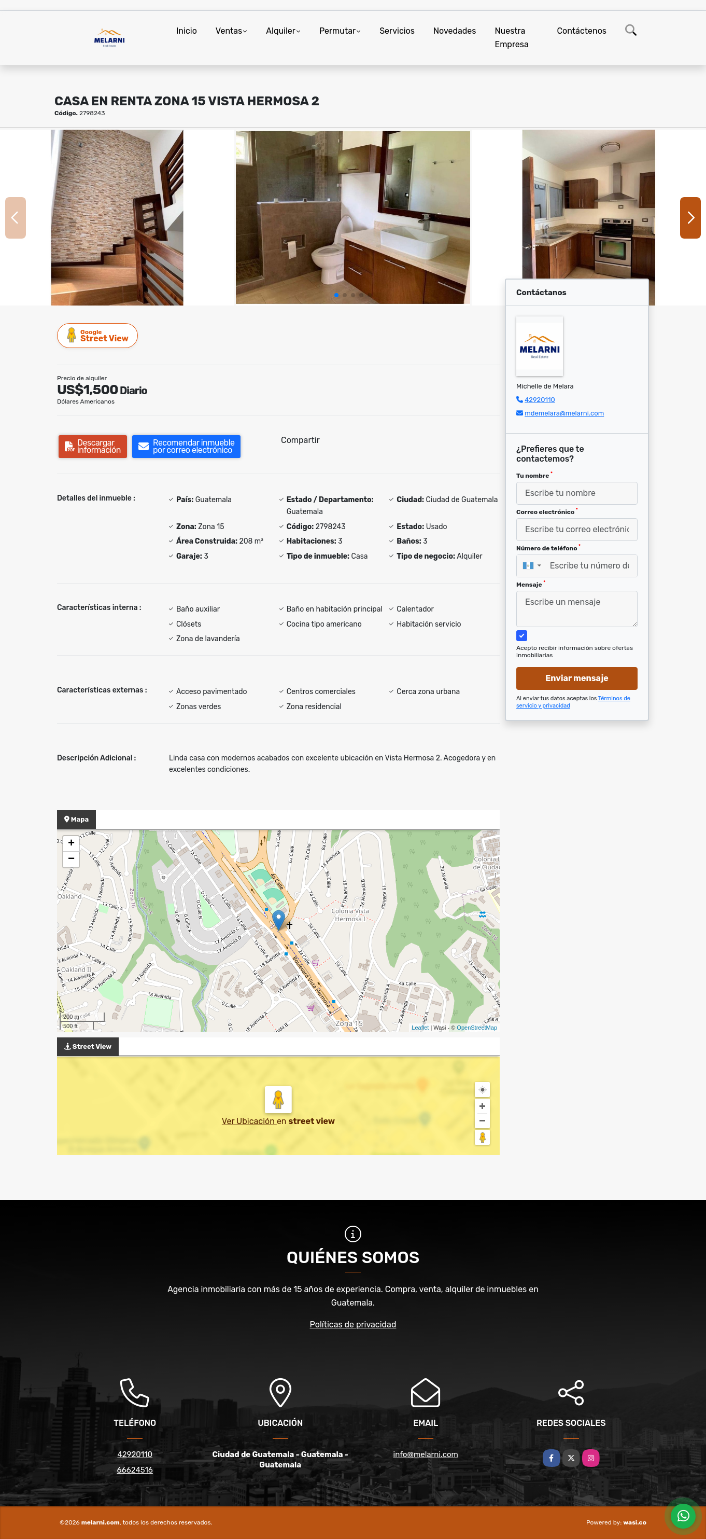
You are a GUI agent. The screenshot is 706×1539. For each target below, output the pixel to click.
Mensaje (530, 584)
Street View (98, 335)
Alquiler (280, 31)
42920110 (540, 400)
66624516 (135, 1470)
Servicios (397, 31)
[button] (336, 295)
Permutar (337, 31)
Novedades (454, 31)
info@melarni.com (425, 1454)
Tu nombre (534, 475)
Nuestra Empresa (511, 37)
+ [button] (71, 844)
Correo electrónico (547, 511)
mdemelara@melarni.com (564, 413)
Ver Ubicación (249, 1121)
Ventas (229, 31)
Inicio (186, 31)
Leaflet (420, 1027)
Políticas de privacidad (353, 1324)
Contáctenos (581, 31)
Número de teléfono (548, 548)
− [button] (71, 859)
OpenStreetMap (477, 1027)
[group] (117, 218)
